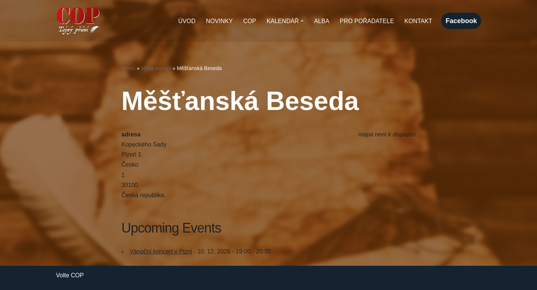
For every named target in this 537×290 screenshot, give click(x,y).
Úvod (186, 21)
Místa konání (156, 68)
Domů (128, 68)
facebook (461, 21)
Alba (321, 21)
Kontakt (418, 21)
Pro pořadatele (367, 21)
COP (249, 21)
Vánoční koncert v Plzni (161, 251)
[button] (302, 20)
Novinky (219, 21)
